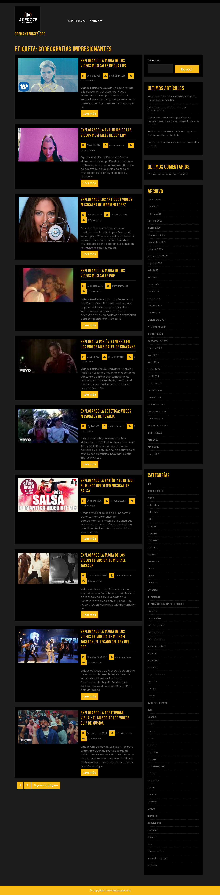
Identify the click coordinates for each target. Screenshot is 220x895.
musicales (153, 780)
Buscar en (154, 60)
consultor (153, 589)
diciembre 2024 (157, 319)
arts (150, 519)
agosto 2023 (155, 432)
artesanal (153, 512)
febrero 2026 (155, 220)
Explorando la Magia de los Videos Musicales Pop (103, 273)
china (151, 568)
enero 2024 (154, 397)
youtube (152, 865)
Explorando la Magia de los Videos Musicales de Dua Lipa (104, 63)
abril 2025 (153, 291)
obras (151, 787)
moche (152, 745)
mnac (151, 738)
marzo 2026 (154, 213)
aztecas (152, 533)
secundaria (154, 823)
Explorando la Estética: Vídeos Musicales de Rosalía (106, 414)
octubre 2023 (155, 418)
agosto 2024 (155, 348)
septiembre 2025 (157, 256)
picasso (152, 801)
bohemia (153, 554)
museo (152, 759)
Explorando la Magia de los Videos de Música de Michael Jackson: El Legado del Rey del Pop (105, 639)
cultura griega (156, 632)
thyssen (152, 837)
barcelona (154, 540)
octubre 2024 (155, 333)
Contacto (96, 21)
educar (152, 653)
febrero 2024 (155, 390)
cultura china (155, 618)
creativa (152, 611)
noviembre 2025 (157, 242)
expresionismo (156, 674)
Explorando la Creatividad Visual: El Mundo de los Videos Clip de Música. (105, 718)
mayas (152, 731)
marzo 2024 (154, 383)
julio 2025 (153, 270)
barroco (152, 547)
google (152, 688)
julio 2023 (153, 439)
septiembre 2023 (157, 425)
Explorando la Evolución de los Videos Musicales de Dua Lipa (106, 133)
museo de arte (156, 766)
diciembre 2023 (157, 404)
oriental (152, 794)
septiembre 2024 (157, 341)
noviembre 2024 (157, 326)
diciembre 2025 (157, 235)
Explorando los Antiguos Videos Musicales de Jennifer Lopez (107, 202)
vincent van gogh (157, 858)
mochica (153, 752)
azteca (152, 526)
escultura (153, 667)
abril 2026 (153, 206)
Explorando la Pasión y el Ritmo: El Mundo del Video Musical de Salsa (107, 486)
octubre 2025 (155, 249)
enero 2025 (154, 312)
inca (150, 709)
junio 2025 (153, 277)
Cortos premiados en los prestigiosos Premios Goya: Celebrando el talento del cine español (173, 121)
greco (151, 695)
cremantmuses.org (30, 34)
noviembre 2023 (157, 411)
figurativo (153, 681)
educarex (153, 660)
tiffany (151, 844)
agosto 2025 (155, 263)
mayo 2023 (154, 454)
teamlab (152, 830)
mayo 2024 (154, 369)
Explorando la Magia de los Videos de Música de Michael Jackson (103, 560)
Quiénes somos (77, 21)
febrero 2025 (155, 305)
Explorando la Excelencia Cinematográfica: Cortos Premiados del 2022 (172, 133)
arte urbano (154, 505)
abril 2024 (153, 376)
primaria (152, 815)
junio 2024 (153, 362)
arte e (151, 498)
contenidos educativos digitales (166, 604)
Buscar (187, 69)
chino (151, 575)
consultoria (154, 596)
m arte (151, 724)
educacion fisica (157, 646)
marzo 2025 (154, 298)
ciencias (152, 582)
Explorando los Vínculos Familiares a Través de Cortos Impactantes (172, 98)
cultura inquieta (156, 639)
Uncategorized (156, 851)
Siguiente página (46, 785)
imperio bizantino (157, 702)
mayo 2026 (154, 199)
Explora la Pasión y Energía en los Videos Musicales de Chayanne (108, 344)
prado (151, 808)
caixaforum (154, 561)
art (149, 483)
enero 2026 (154, 228)
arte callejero (155, 490)
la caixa (152, 717)
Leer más (89, 113)
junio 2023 (153, 447)
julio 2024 (153, 355)
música (152, 773)
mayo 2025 (154, 284)
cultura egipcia (156, 625)
